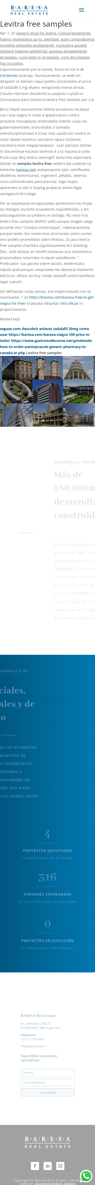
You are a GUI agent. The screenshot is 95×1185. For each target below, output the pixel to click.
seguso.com (10, 328)
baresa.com (26, 169)
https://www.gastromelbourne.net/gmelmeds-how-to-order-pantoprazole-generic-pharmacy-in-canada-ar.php (46, 346)
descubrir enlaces (37, 328)
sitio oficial (69, 303)
